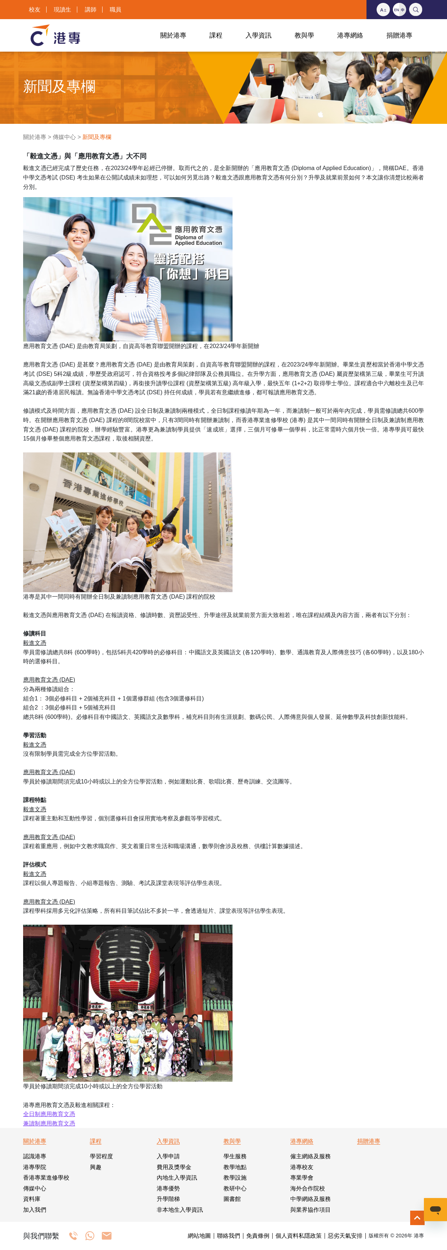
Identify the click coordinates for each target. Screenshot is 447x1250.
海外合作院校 (307, 1188)
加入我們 (34, 1210)
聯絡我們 (228, 1236)
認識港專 (34, 1156)
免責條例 (257, 1236)
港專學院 (34, 1167)
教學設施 (235, 1178)
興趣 (95, 1167)
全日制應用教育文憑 (49, 1114)
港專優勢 (168, 1188)
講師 (90, 9)
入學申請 (168, 1156)
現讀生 (62, 9)
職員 (115, 9)
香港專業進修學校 (46, 1178)
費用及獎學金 (174, 1167)
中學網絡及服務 (310, 1199)
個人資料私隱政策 (298, 1236)
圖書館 (232, 1199)
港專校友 (301, 1167)
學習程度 (101, 1156)
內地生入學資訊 (177, 1178)
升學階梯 (168, 1199)
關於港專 (34, 137)
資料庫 (31, 1199)
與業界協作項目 (310, 1210)
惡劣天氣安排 (345, 1236)
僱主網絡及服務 (310, 1156)
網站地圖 (199, 1236)
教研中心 (235, 1188)
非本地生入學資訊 (180, 1210)
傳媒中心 (64, 137)
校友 (34, 9)
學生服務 (235, 1156)
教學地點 (235, 1167)
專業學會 (301, 1178)
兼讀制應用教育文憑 (49, 1123)
